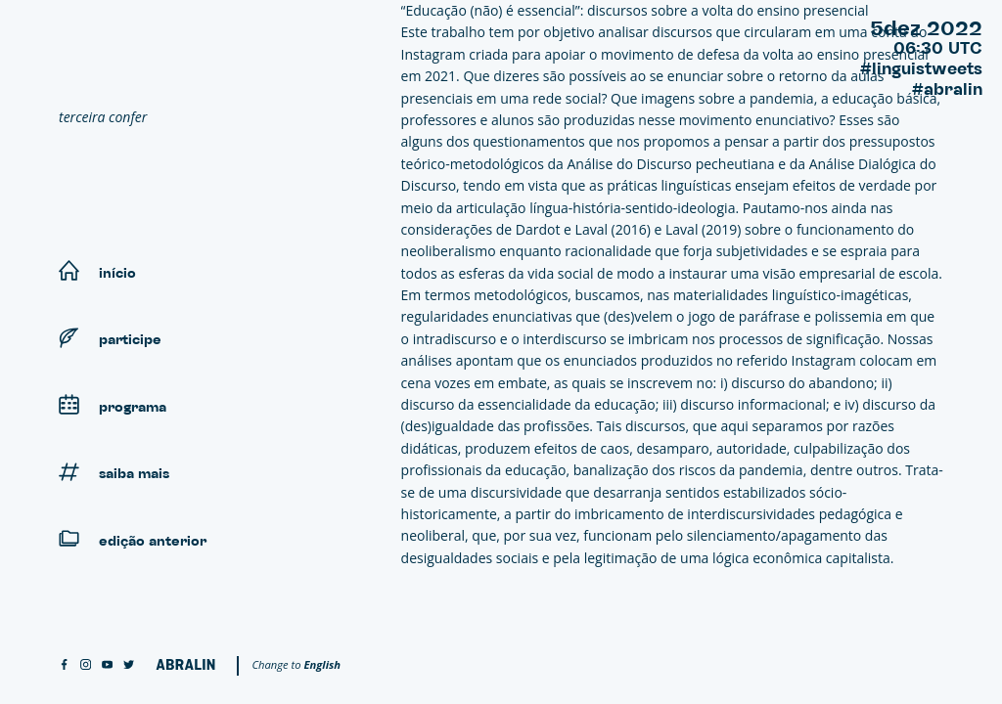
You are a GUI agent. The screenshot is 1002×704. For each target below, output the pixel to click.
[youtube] (107, 665)
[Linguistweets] (206, 64)
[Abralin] (185, 664)
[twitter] (128, 665)
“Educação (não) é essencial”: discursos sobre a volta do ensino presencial (635, 10)
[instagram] (85, 665)
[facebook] (64, 665)
